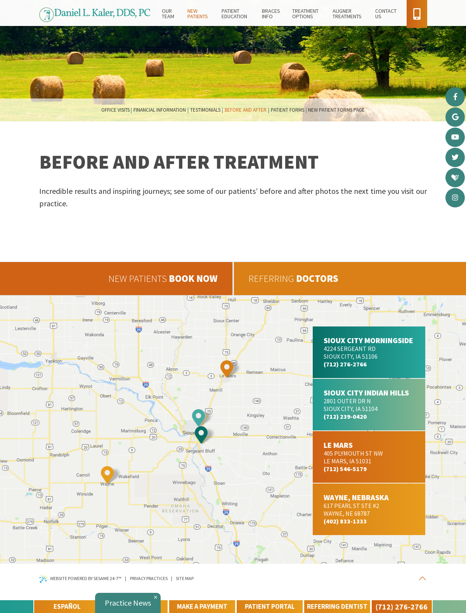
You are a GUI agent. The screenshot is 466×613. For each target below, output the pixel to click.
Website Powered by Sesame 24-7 (80, 579)
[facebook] (455, 97)
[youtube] (455, 137)
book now (163, 278)
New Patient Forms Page (336, 110)
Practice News (128, 603)
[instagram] (455, 197)
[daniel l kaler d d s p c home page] (94, 16)
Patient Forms (287, 110)
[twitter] (455, 157)
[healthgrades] (455, 177)
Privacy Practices (149, 578)
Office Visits (115, 110)
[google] (455, 117)
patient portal (270, 606)
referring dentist (337, 606)
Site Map (185, 578)
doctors (293, 278)
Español (67, 606)
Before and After (246, 110)
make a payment (202, 606)
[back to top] (422, 578)
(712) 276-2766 (402, 606)
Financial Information (159, 110)
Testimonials (205, 110)
